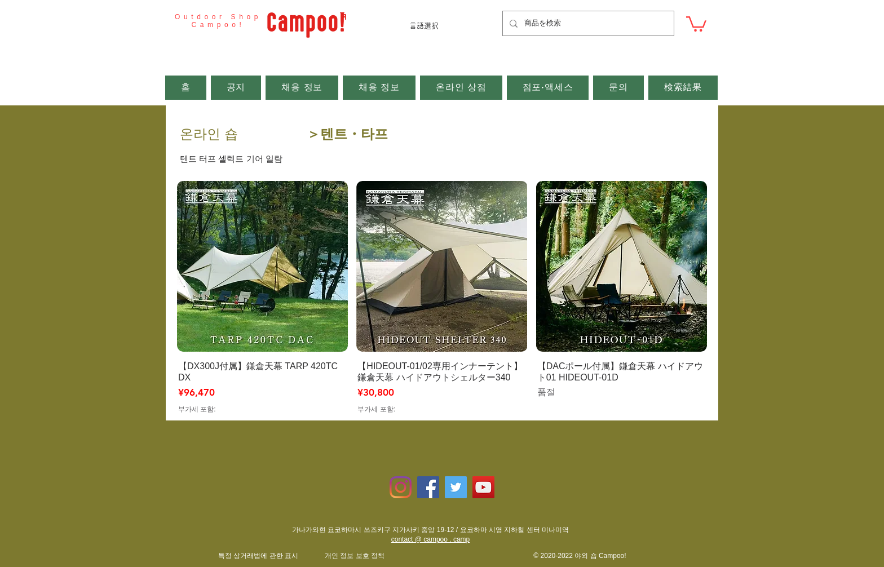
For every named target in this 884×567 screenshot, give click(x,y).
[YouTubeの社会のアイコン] (483, 487)
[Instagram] (401, 487)
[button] (696, 23)
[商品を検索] (587, 23)
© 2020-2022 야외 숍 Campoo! (579, 556)
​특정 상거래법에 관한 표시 (258, 556)
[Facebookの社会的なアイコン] (428, 487)
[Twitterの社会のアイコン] (456, 487)
